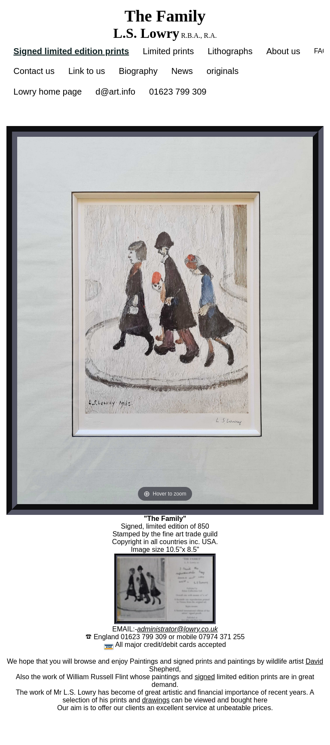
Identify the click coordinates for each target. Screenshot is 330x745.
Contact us (34, 71)
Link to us (86, 71)
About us (283, 51)
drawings (156, 700)
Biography (138, 71)
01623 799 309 (177, 91)
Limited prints (168, 51)
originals (222, 71)
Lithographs (230, 51)
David (314, 661)
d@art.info (115, 91)
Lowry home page (47, 91)
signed (205, 676)
